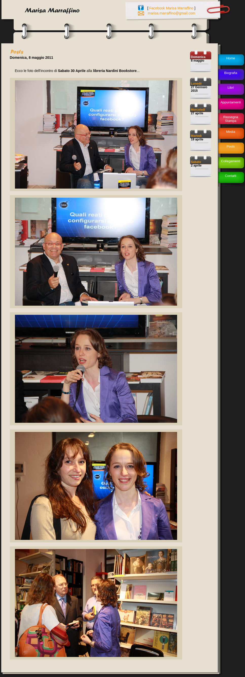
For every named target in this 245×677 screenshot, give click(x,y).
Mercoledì (198, 110)
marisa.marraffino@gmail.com (171, 13)
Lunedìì (196, 83)
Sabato (196, 162)
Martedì (196, 136)
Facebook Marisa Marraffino (171, 8)
